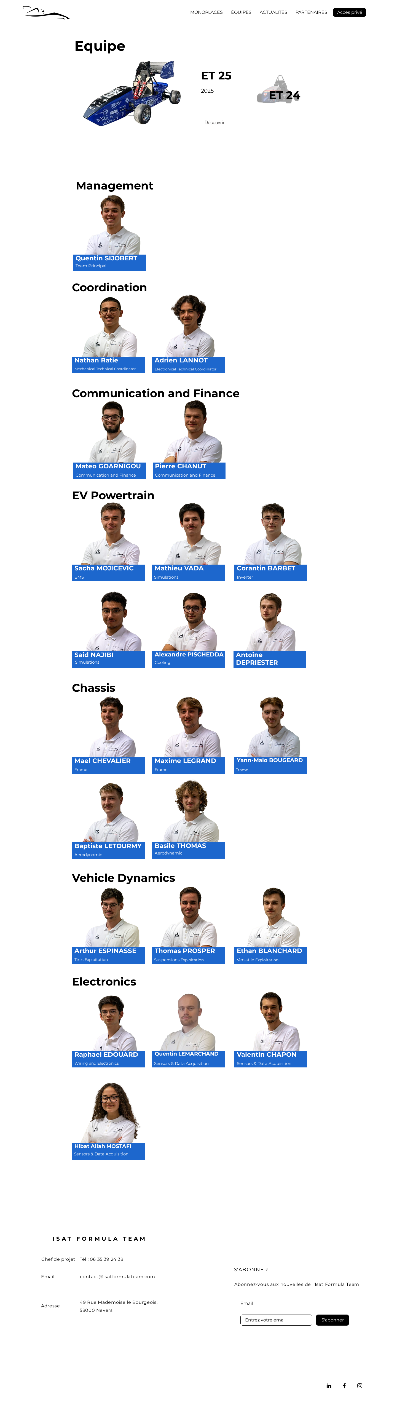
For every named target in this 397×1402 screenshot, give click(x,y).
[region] (109, 236)
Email (246, 1303)
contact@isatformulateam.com (117, 1276)
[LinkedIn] (329, 1385)
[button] (206, 12)
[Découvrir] (214, 122)
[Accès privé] (349, 12)
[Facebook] (344, 1385)
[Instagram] (359, 1385)
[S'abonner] (332, 1320)
